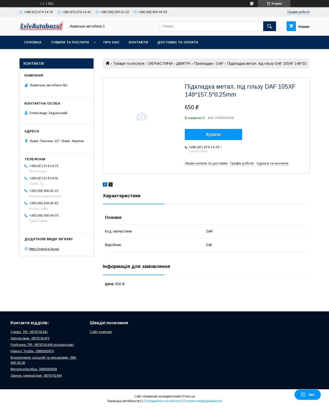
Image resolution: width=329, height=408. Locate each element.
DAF (219, 63)
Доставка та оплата (177, 42)
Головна (32, 42)
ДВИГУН (183, 63)
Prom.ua (189, 396)
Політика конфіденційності (202, 401)
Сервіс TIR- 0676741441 (29, 332)
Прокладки (203, 63)
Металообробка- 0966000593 (34, 369)
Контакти (138, 42)
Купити (213, 134)
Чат (308, 394)
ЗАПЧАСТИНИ (160, 63)
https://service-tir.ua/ (44, 249)
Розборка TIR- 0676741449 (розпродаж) (42, 345)
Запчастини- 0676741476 (30, 338)
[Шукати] (269, 26)
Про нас (111, 42)
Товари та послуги (70, 42)
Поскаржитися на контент (162, 401)
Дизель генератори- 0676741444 (36, 375)
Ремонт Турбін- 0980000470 (32, 351)
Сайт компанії (101, 332)
